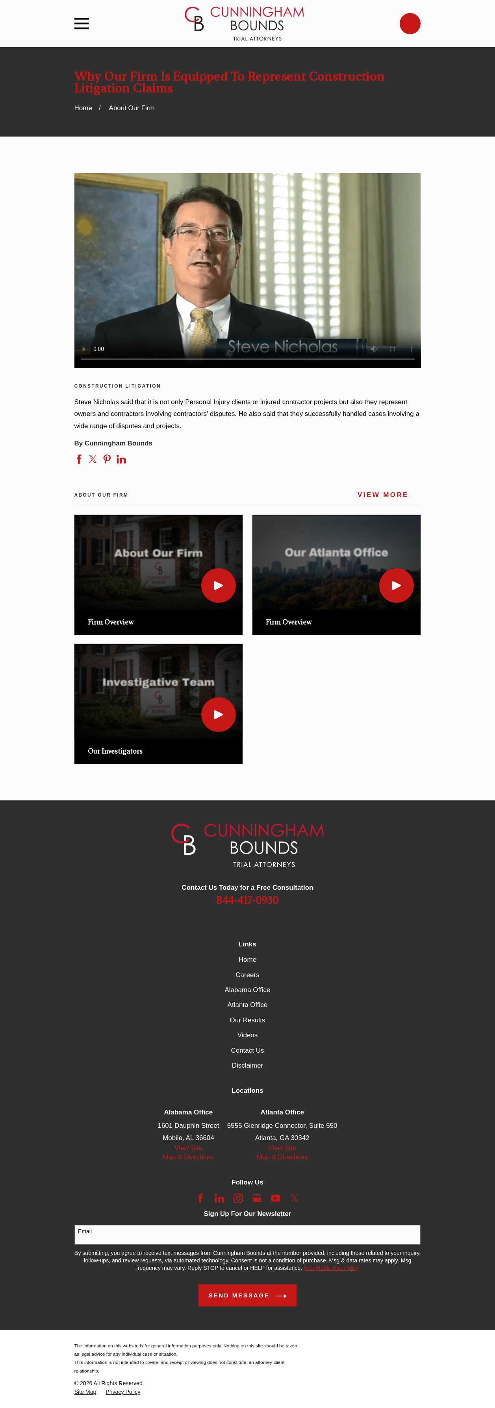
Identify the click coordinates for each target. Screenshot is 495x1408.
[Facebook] (200, 1198)
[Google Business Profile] (257, 1198)
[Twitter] (294, 1198)
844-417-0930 (247, 901)
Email (85, 1231)
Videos (247, 1035)
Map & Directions (188, 1157)
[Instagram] (238, 1198)
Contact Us (247, 1050)
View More (383, 495)
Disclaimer (247, 1065)
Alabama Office (248, 990)
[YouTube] (275, 1198)
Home (247, 959)
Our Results (247, 1020)
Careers (247, 975)
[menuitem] (85, 1392)
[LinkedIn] (219, 1198)
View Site (188, 1148)
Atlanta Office (248, 1005)
